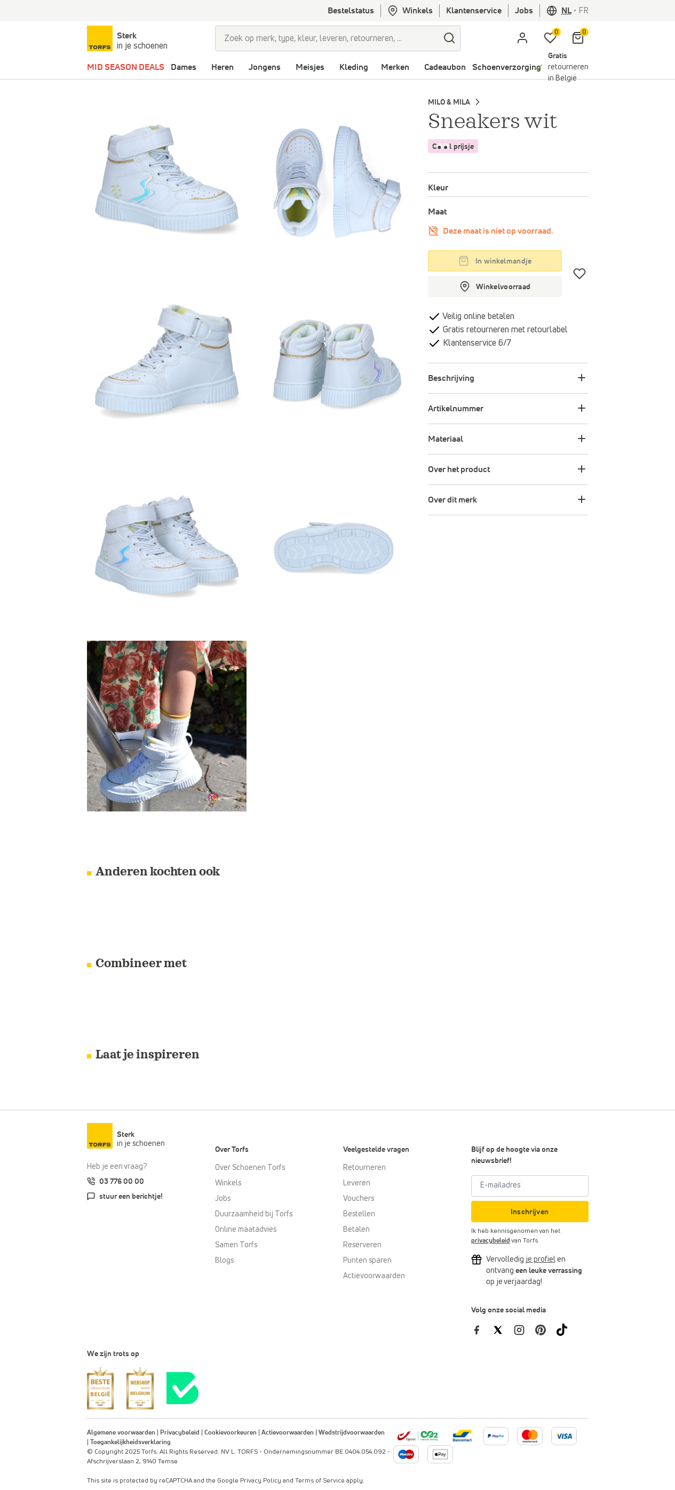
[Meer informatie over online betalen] (462, 1435)
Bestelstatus (351, 10)
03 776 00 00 (121, 1181)
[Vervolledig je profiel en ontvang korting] (540, 1259)
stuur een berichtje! (131, 1196)
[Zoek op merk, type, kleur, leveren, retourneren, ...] (327, 38)
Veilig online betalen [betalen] (477, 316)
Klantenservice (474, 10)
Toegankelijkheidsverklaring (130, 1442)
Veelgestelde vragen (376, 1149)
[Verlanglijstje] (579, 273)
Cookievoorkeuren (230, 1433)
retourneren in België (568, 67)
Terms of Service (320, 1481)
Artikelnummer (455, 408)
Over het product (459, 469)
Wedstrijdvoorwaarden (352, 1433)
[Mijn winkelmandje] (578, 38)
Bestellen (359, 1214)
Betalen (356, 1229)
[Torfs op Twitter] (503, 1329)
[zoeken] (449, 38)
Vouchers (358, 1198)
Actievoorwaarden (374, 1276)
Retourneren (364, 1168)
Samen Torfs (236, 1245)
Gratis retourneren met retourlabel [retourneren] (504, 329)
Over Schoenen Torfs (250, 1168)
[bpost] (417, 1435)
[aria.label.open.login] (522, 38)
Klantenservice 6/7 (476, 343)
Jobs (524, 10)
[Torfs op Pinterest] (546, 1329)
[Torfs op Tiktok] (566, 1329)
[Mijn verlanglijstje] (550, 38)
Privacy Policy (260, 1481)
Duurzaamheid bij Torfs (253, 1214)
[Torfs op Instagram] (524, 1329)
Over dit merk (452, 500)
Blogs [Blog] (224, 1260)
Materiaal (445, 439)
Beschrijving (451, 378)
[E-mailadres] (530, 1186)
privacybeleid (490, 1241)
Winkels (410, 10)
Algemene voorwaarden (121, 1433)
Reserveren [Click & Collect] (362, 1245)
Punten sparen (367, 1260)
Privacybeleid (180, 1433)
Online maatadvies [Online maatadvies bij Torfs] (245, 1229)
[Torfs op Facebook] (482, 1329)
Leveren (356, 1183)
